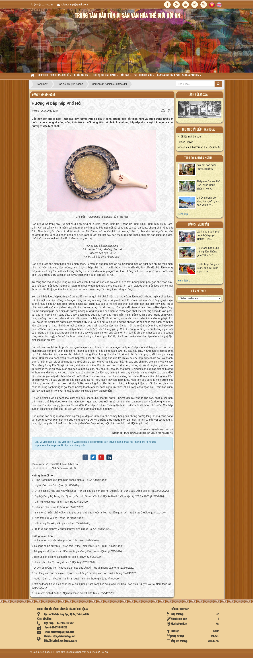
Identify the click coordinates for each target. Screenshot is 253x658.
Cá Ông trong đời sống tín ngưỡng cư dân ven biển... (208, 201)
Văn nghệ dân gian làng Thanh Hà (54, 501)
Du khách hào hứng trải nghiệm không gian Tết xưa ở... (208, 251)
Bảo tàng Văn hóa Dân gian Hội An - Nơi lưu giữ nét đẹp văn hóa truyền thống (78, 573)
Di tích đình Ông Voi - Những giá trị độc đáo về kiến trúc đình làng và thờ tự (76, 567)
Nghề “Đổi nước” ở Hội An (49, 485)
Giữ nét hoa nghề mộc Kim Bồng (207, 167)
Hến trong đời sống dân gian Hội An (55, 523)
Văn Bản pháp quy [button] (191, 76)
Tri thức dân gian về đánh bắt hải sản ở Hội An (60, 556)
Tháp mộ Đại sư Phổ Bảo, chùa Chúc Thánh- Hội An (208, 185)
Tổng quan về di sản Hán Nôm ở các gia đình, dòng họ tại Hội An (70, 551)
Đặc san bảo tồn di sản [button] (168, 75)
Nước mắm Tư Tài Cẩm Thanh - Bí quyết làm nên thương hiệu (69, 578)
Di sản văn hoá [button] (82, 76)
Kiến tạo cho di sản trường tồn (52, 507)
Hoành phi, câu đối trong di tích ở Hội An (56, 562)
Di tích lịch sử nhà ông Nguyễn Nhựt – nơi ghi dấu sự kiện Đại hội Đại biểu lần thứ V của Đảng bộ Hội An (94, 490)
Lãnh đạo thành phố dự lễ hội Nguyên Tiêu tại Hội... (208, 235)
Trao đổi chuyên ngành (198, 158)
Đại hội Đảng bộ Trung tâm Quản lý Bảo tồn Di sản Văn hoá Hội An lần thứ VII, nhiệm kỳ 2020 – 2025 (92, 496)
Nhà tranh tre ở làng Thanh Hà (52, 518)
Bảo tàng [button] (126, 76)
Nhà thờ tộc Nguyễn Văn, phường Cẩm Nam (59, 540)
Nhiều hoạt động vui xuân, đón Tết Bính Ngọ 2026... (208, 268)
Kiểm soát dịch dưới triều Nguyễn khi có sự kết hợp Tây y (66, 593)
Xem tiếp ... (184, 214)
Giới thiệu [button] (43, 75)
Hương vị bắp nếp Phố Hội (43, 95)
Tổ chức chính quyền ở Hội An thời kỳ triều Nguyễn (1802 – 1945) (71, 545)
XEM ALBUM (200, 110)
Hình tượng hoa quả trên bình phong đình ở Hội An (63, 479)
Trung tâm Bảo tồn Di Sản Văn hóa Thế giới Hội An (81, 652)
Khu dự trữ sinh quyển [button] (105, 76)
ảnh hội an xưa (199, 94)
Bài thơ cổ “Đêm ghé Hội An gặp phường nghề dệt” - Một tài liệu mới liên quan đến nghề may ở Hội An (93, 512)
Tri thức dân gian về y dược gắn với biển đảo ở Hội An (65, 528)
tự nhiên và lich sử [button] (60, 76)
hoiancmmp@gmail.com (74, 4)
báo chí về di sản (198, 224)
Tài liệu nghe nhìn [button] (144, 76)
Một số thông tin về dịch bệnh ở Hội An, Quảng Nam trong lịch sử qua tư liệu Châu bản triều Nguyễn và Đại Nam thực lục (102, 584)
